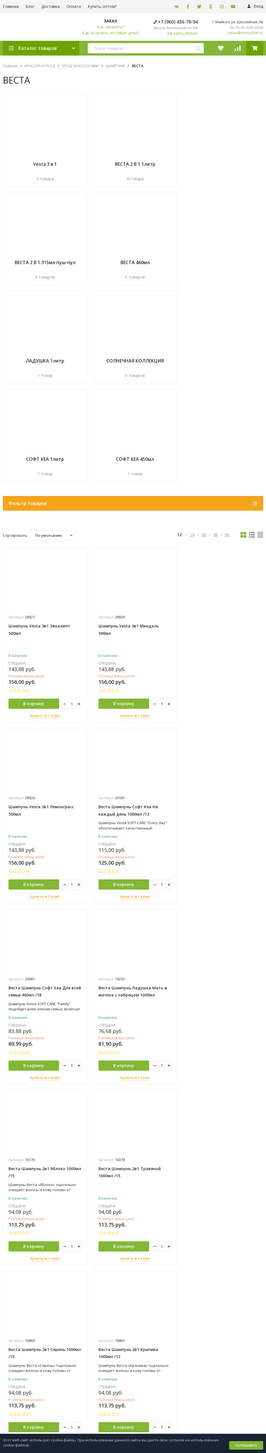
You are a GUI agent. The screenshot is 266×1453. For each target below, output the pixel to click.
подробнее (15, 1190)
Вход (255, 6)
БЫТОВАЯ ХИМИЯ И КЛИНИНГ (158, 1244)
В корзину (33, 602)
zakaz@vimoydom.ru (245, 33)
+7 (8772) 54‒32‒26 (154, 1386)
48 (215, 433)
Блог (30, 6)
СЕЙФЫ (139, 1305)
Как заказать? (110, 26)
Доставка (50, 6)
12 (180, 433)
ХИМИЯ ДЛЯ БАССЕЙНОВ (154, 1332)
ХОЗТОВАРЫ (144, 1340)
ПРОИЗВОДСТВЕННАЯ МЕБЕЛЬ (159, 1296)
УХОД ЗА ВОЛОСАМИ (80, 66)
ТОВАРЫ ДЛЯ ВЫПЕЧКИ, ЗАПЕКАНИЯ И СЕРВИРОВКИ (178, 1323)
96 (227, 433)
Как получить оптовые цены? (110, 32)
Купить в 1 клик (44, 614)
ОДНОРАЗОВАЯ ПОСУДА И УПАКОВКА (166, 1288)
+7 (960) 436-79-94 (175, 22)
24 (192, 433)
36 (203, 433)
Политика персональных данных (28, 1286)
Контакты (12, 1422)
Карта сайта (68, 1286)
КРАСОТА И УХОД (40, 66)
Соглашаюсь (246, 1445)
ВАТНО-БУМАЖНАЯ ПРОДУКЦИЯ (161, 1252)
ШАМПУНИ (115, 66)
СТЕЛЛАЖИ (142, 1314)
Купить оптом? (102, 6)
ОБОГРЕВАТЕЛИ (146, 1279)
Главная (10, 66)
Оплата (73, 6)
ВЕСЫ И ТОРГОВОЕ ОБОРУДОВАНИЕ (164, 1261)
